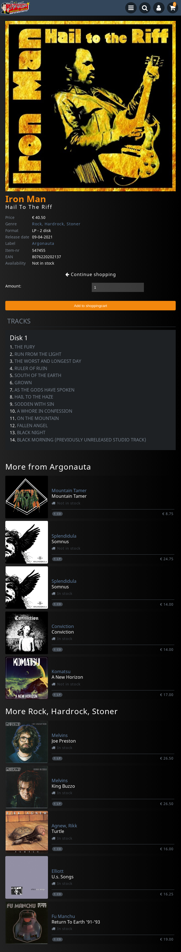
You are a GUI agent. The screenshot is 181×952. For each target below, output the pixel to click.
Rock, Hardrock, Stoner (56, 223)
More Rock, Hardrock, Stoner (61, 711)
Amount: (13, 286)
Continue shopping (90, 274)
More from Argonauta (48, 466)
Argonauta (43, 243)
